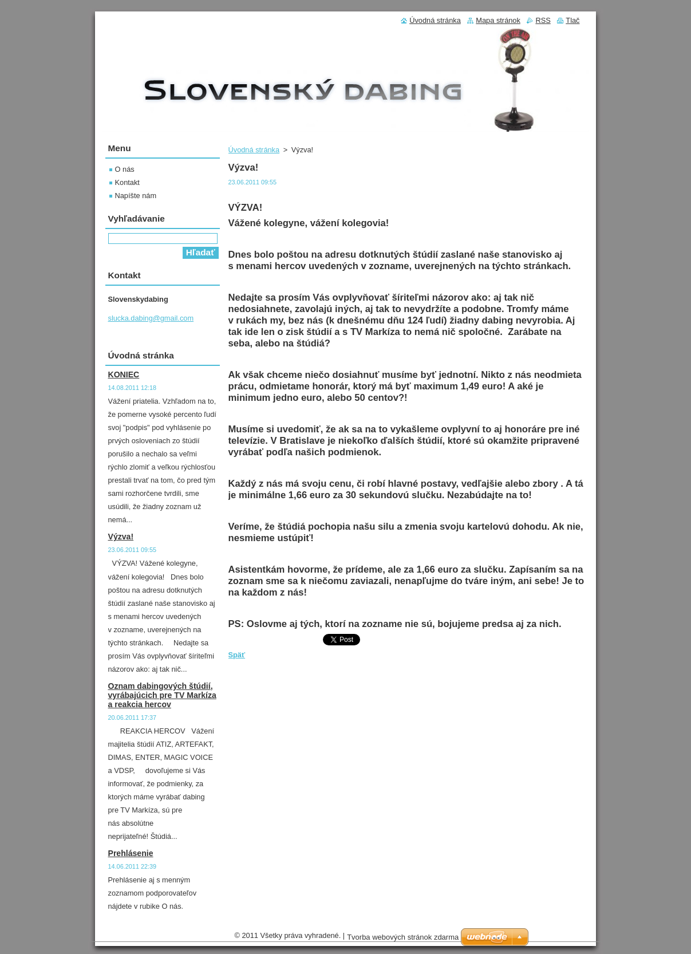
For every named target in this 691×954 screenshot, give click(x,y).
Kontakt (127, 182)
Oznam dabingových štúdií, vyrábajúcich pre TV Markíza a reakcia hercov (162, 695)
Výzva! (121, 536)
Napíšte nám (136, 195)
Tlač (572, 20)
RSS (542, 20)
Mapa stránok (498, 20)
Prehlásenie (130, 853)
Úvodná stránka (254, 149)
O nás (125, 169)
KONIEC (124, 374)
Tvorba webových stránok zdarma (403, 937)
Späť (237, 655)
